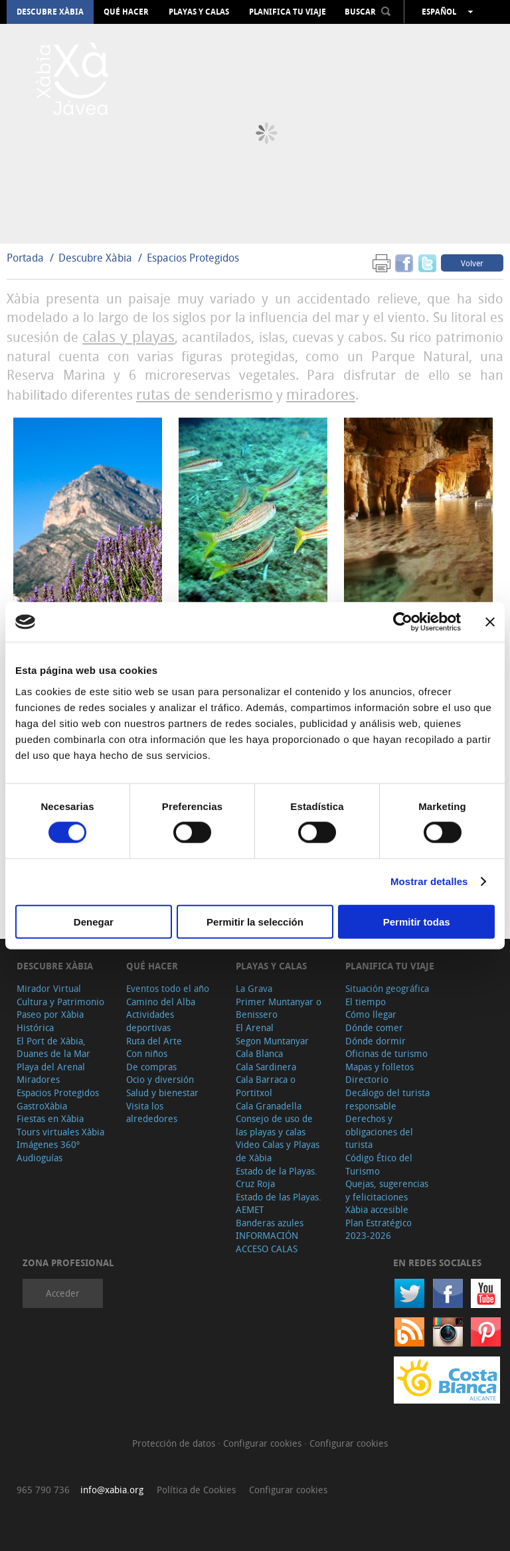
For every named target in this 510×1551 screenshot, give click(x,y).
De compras (151, 1066)
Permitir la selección (255, 921)
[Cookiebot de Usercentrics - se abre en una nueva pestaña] (403, 622)
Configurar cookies (263, 1443)
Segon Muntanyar (272, 1040)
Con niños (146, 1053)
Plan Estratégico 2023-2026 (378, 1229)
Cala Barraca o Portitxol (266, 1086)
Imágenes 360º (48, 1144)
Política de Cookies (196, 1489)
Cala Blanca (259, 1053)
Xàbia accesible (376, 1209)
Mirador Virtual (49, 988)
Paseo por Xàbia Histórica (50, 1021)
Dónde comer (374, 1027)
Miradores (38, 1079)
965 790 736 (43, 1489)
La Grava (254, 988)
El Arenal (255, 1027)
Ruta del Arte (154, 1040)
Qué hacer (126, 12)
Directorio (366, 1079)
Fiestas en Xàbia (50, 1118)
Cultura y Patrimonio (60, 1001)
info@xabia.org (111, 1489)
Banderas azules (269, 1222)
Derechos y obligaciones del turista (379, 1131)
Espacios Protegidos (193, 257)
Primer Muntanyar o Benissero (278, 1008)
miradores (320, 394)
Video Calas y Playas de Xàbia (277, 1151)
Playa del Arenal (51, 1066)
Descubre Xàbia (50, 12)
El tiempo (365, 1001)
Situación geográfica (387, 988)
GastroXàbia (42, 1106)
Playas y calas (199, 12)
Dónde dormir (375, 1040)
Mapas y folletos (379, 1066)
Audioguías (39, 1157)
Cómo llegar (370, 1014)
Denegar (94, 921)
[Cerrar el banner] (490, 622)
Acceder (63, 1293)
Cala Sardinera (266, 1066)
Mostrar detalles (429, 881)
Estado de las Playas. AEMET (278, 1203)
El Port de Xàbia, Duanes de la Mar (53, 1047)
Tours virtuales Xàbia (60, 1131)
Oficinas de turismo (386, 1053)
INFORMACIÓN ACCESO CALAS (267, 1242)
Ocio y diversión (160, 1079)
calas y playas (128, 336)
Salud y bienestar (162, 1092)
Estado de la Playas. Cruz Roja (276, 1177)
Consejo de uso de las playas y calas (274, 1125)
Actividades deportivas (150, 1021)
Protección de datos (175, 1443)
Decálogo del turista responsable (387, 1099)
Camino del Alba (160, 1001)
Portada (25, 257)
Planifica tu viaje (287, 12)
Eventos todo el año (167, 988)
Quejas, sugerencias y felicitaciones (386, 1190)
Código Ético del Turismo (378, 1164)
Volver (472, 263)
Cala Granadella (268, 1106)
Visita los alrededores (151, 1112)
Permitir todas (416, 921)
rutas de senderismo (204, 394)
